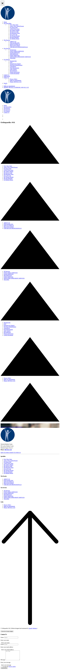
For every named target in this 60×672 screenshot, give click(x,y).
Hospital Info (13, 61)
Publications (7, 76)
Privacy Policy (13, 79)
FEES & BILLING (15, 43)
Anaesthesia (13, 66)
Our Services (7, 48)
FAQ (11, 62)
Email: (2, 644)
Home (5, 22)
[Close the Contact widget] (7, 631)
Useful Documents (14, 73)
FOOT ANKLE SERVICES (17, 51)
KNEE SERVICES (14, 55)
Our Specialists (7, 23)
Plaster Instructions (15, 72)
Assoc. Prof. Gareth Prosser (17, 26)
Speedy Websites (33, 628)
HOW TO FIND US (15, 44)
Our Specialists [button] (7, 107)
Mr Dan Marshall (14, 37)
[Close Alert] (2, 3)
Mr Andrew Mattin (14, 30)
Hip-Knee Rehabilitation (16, 65)
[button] (16, 87)
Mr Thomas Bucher (15, 36)
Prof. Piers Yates (14, 24)
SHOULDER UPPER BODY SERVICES (20, 56)
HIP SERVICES (14, 54)
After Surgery (13, 69)
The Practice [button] (7, 108)
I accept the (9, 668)
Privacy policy (12, 668)
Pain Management (14, 68)
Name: (2, 637)
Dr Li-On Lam (13, 34)
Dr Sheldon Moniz (14, 38)
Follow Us (6, 77)
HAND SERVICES (15, 52)
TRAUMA (12, 58)
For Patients (7, 59)
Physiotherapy (13, 70)
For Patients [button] (7, 111)
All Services (13, 49)
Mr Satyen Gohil (14, 31)
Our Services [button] (7, 109)
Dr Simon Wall (14, 27)
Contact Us (6, 75)
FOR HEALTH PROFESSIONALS (19, 47)
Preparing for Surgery (15, 63)
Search (5, 83)
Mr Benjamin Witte (15, 33)
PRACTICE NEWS (15, 45)
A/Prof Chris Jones (15, 29)
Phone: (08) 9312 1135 (15, 82)
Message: (3, 661)
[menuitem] (33, 31)
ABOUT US (13, 41)
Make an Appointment (15, 80)
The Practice (7, 40)
